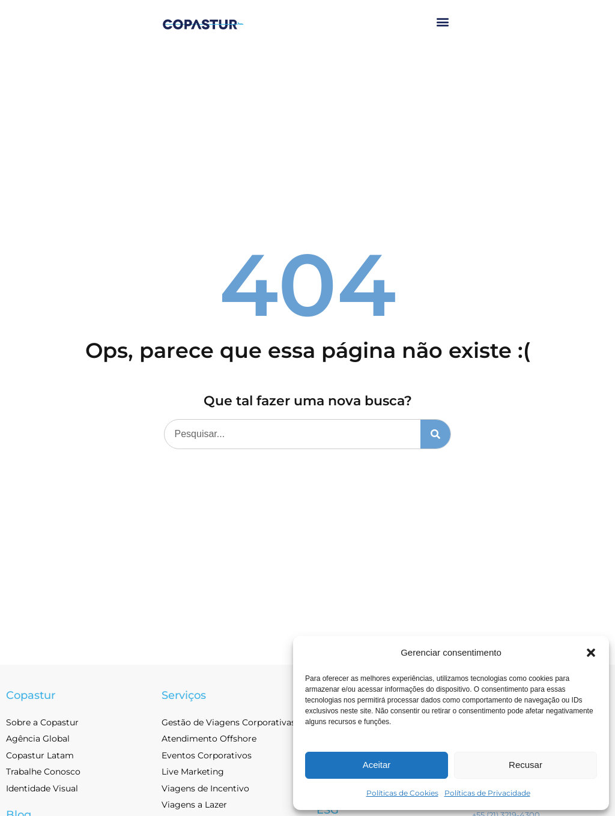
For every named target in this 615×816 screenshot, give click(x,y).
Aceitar (377, 765)
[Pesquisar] (435, 434)
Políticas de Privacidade (487, 792)
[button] (591, 653)
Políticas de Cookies (402, 792)
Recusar (525, 765)
